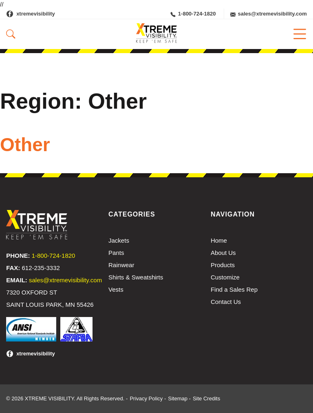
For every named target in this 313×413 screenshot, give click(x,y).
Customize (225, 277)
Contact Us (226, 301)
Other (25, 144)
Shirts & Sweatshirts (135, 277)
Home (219, 240)
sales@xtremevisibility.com (268, 14)
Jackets (118, 240)
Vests (115, 289)
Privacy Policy (146, 398)
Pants (116, 252)
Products (223, 264)
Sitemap (177, 398)
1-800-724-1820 (193, 14)
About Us (223, 252)
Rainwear (121, 264)
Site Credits (206, 398)
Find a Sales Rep (234, 289)
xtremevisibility (35, 14)
